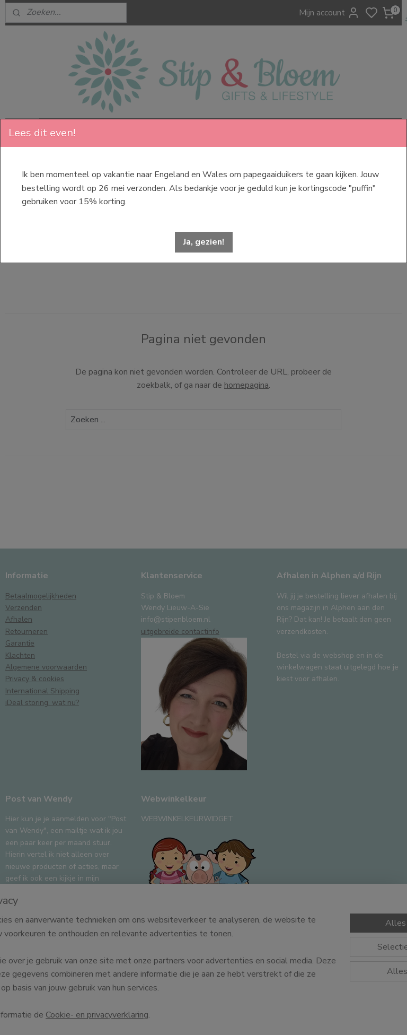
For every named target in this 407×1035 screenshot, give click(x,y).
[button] (203, 242)
